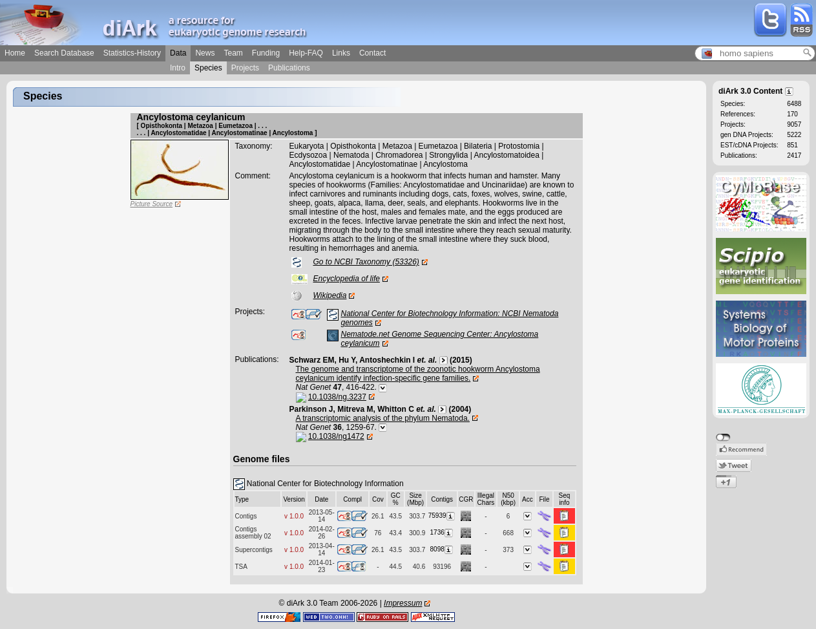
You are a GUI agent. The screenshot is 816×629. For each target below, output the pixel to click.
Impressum (403, 603)
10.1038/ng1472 (336, 436)
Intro (177, 67)
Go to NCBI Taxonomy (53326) (366, 261)
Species (208, 67)
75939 (442, 515)
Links (341, 53)
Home (15, 53)
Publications (289, 67)
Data (178, 53)
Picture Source (152, 204)
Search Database (64, 53)
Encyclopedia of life (346, 278)
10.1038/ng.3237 (337, 396)
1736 (442, 532)
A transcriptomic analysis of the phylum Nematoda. (383, 418)
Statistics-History (132, 53)
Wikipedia (330, 295)
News (204, 53)
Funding (266, 53)
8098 (442, 549)
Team (233, 53)
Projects (245, 67)
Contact (372, 53)
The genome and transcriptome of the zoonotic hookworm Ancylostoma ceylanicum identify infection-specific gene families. (418, 374)
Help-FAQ (306, 53)
